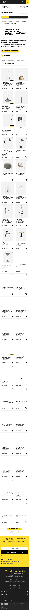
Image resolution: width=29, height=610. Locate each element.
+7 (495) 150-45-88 (7, 13)
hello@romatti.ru (14, 585)
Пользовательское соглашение (18, 605)
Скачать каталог (21, 60)
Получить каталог (10, 51)
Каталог (5, 17)
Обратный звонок (24, 12)
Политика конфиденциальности (18, 603)
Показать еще (14, 528)
